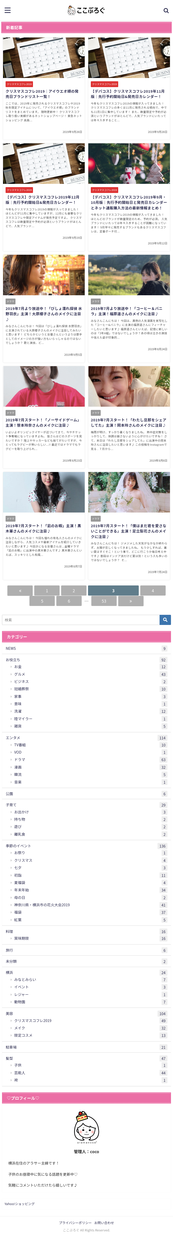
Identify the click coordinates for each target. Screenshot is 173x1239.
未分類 (86, 961)
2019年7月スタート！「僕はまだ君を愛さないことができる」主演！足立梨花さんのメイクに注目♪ (128, 531)
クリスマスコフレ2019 (90, 1021)
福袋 (90, 912)
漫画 (90, 767)
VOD (90, 752)
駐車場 (86, 1047)
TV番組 (90, 745)
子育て (86, 805)
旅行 (86, 950)
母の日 (90, 898)
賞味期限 (90, 938)
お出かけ (90, 812)
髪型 (86, 1058)
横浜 (86, 973)
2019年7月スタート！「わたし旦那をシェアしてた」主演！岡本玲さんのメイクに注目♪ (128, 422)
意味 (90, 704)
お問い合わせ (104, 1222)
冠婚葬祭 (90, 689)
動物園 (90, 1002)
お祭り (90, 853)
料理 (86, 932)
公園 (86, 794)
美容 (86, 1014)
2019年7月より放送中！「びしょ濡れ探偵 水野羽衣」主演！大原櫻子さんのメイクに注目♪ (44, 314)
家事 (90, 697)
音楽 (90, 782)
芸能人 (90, 1073)
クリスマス (90, 860)
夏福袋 (90, 883)
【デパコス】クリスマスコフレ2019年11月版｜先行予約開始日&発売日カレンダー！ (128, 93)
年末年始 (90, 890)
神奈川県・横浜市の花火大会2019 (90, 905)
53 (104, 601)
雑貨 (90, 726)
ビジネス (90, 682)
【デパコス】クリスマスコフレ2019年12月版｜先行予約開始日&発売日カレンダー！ (43, 199)
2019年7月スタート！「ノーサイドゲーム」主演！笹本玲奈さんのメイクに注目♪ (43, 422)
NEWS (86, 648)
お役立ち (86, 660)
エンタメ (86, 738)
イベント (90, 987)
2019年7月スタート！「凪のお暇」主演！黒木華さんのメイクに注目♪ (43, 528)
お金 (90, 667)
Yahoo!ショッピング (20, 1203)
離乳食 (90, 834)
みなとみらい (90, 980)
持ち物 (90, 819)
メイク (90, 1028)
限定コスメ (90, 1035)
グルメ (90, 674)
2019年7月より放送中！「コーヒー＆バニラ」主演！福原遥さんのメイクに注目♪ (127, 311)
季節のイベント (86, 846)
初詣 (90, 875)
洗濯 (90, 711)
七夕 (90, 868)
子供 (90, 1065)
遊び (90, 827)
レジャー (90, 995)
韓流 (90, 775)
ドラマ (90, 760)
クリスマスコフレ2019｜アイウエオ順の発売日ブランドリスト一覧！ (42, 93)
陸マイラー (90, 719)
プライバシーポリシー (75, 1222)
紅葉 (90, 920)
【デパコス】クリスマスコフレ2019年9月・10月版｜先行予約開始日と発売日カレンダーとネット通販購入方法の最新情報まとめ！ (129, 202)
